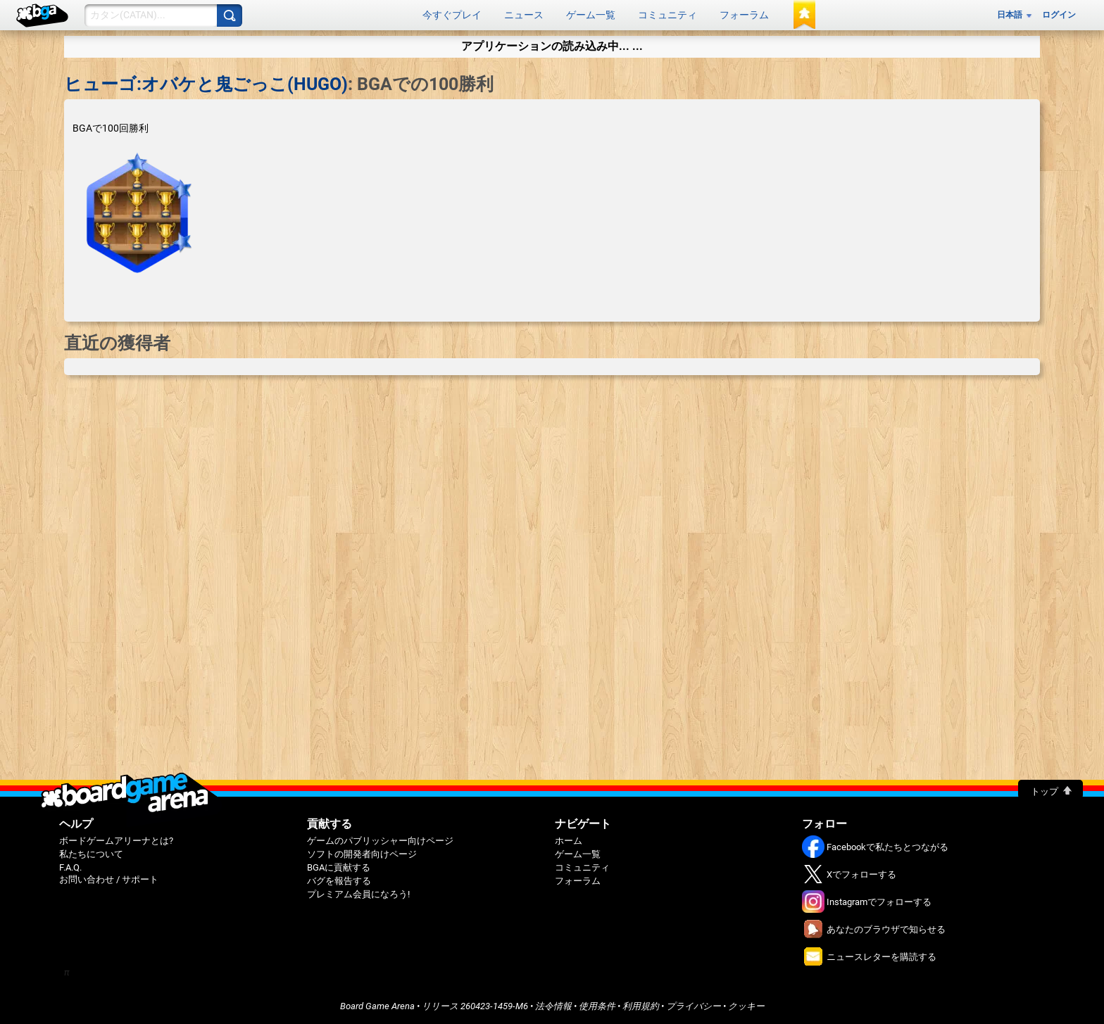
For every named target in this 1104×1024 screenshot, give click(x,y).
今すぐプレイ (452, 14)
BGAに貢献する (338, 867)
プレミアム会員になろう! (358, 894)
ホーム (568, 840)
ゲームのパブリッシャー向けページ (380, 840)
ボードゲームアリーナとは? (116, 840)
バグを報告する (339, 881)
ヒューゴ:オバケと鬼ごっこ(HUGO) (206, 84)
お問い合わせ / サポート (108, 879)
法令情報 (553, 1006)
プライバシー (693, 1006)
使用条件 (597, 1006)
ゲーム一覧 (590, 14)
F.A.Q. (70, 867)
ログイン (1059, 15)
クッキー (746, 1006)
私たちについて (91, 854)
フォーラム (744, 14)
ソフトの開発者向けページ (362, 854)
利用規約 (640, 1006)
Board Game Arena (377, 1006)
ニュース (524, 14)
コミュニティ (667, 14)
